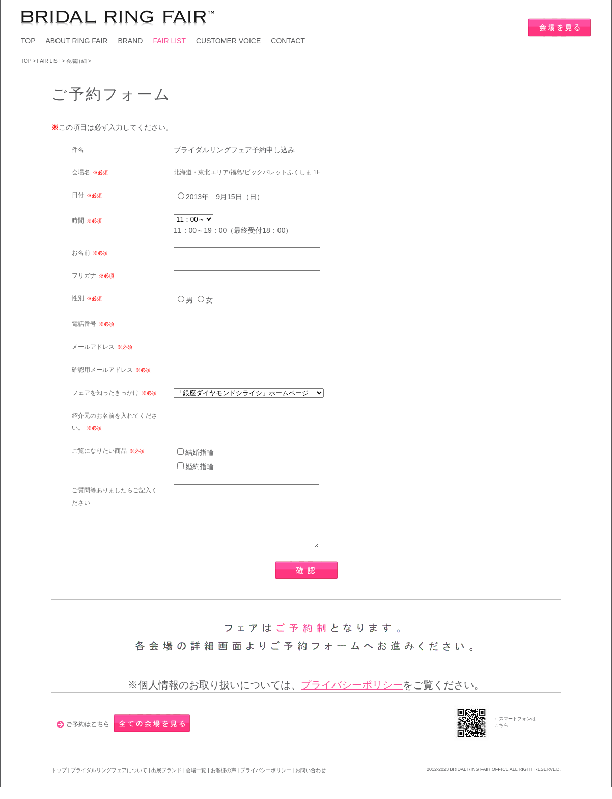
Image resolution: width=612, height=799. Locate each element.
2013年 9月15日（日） (225, 196)
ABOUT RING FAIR (77, 41)
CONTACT (288, 41)
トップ (59, 782)
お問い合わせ (310, 782)
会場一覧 (196, 782)
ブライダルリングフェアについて (109, 782)
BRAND (130, 41)
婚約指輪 (199, 466)
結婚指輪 (199, 452)
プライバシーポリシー (352, 697)
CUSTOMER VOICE (228, 41)
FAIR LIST (169, 41)
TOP (28, 41)
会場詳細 (76, 61)
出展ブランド (166, 782)
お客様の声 (224, 782)
